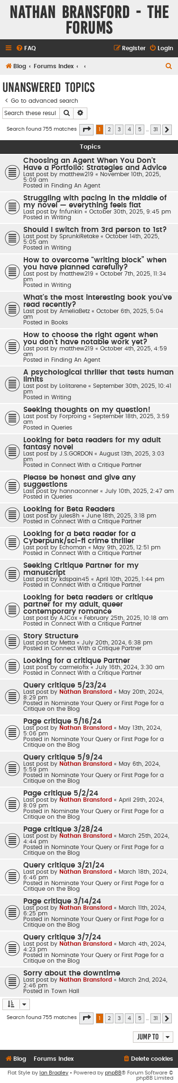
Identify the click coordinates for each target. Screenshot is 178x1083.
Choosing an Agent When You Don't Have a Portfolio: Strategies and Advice (95, 164)
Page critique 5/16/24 (62, 721)
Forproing (72, 416)
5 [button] (139, 129)
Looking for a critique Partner (76, 660)
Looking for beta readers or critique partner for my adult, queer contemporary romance (88, 604)
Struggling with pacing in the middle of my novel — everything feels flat (95, 202)
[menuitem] (26, 48)
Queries (61, 427)
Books (59, 322)
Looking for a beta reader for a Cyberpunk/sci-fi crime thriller (79, 537)
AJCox (68, 618)
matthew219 (76, 174)
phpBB (113, 1072)
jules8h (69, 516)
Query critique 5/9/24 (63, 757)
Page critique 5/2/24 (60, 793)
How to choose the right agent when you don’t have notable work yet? (90, 338)
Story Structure (50, 636)
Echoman (72, 547)
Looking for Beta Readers (69, 509)
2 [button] (109, 129)
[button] (86, 129)
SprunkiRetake (79, 236)
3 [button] (119, 129)
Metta (67, 642)
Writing (61, 217)
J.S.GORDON (76, 453)
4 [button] (129, 129)
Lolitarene (72, 386)
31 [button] (155, 129)
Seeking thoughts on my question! (86, 409)
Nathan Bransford (85, 692)
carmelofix (74, 667)
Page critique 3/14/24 (62, 901)
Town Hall (65, 991)
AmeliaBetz (74, 311)
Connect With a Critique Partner (96, 465)
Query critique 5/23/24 (64, 685)
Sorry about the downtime (71, 973)
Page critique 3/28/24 (63, 829)
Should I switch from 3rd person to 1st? (95, 229)
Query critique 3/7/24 (62, 937)
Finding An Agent (75, 185)
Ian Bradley (53, 1072)
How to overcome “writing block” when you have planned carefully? (95, 264)
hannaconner (78, 491)
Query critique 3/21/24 (63, 865)
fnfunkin (71, 212)
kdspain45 (74, 579)
